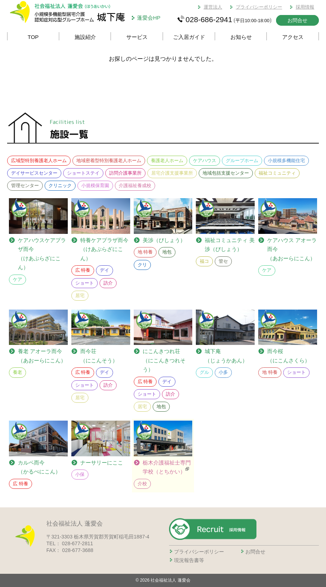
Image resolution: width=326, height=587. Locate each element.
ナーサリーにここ (101, 463)
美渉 (164, 240)
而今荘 (99, 356)
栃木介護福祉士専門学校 (167, 468)
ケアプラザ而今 (43, 254)
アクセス (293, 37)
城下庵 (226, 356)
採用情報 (305, 7)
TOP (33, 37)
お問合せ (297, 20)
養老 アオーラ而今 (42, 356)
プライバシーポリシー (259, 7)
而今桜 (288, 356)
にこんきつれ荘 (168, 361)
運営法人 (213, 7)
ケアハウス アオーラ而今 (292, 250)
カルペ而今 (39, 468)
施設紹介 (85, 37)
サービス (137, 37)
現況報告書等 (189, 560)
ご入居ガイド (189, 37)
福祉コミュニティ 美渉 (229, 245)
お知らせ (241, 37)
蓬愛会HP (149, 18)
